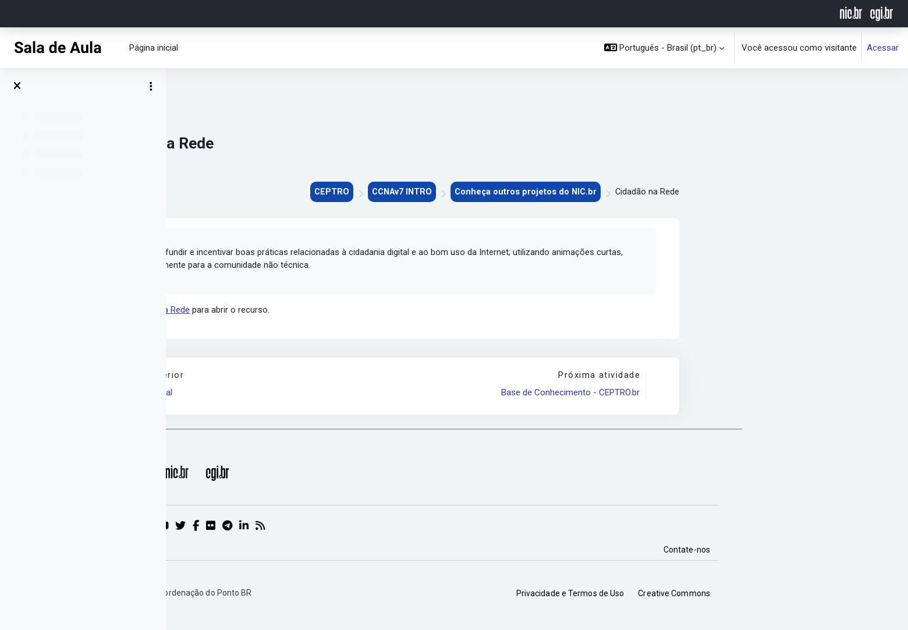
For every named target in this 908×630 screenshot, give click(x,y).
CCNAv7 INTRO (563, 192)
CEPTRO (490, 192)
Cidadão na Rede (324, 311)
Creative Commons (840, 595)
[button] (664, 47)
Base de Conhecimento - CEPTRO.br (735, 395)
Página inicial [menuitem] (153, 48)
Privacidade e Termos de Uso (736, 595)
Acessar (883, 48)
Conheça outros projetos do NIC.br (690, 192)
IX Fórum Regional (304, 395)
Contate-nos (852, 552)
